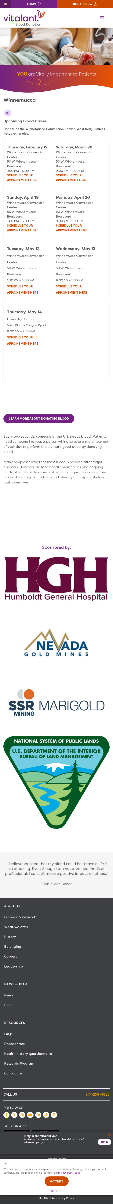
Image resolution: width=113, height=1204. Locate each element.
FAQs (8, 1034)
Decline (56, 1190)
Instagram (22, 1115)
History (10, 936)
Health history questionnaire (28, 1053)
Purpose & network (20, 917)
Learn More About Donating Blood (39, 418)
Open (104, 1142)
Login (31, 4)
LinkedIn (38, 1115)
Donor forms (14, 1043)
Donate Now (82, 4)
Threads (54, 1115)
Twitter (14, 1115)
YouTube (30, 1115)
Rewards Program (19, 1063)
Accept (56, 1181)
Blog (8, 1005)
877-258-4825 (98, 1094)
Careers (10, 956)
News (8, 995)
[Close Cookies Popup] (5, 1164)
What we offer (16, 926)
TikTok (46, 1115)
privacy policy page (69, 1172)
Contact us (13, 1073)
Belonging (12, 946)
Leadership (13, 966)
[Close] (109, 1135)
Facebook (6, 1115)
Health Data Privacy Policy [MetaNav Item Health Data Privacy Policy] (56, 1198)
